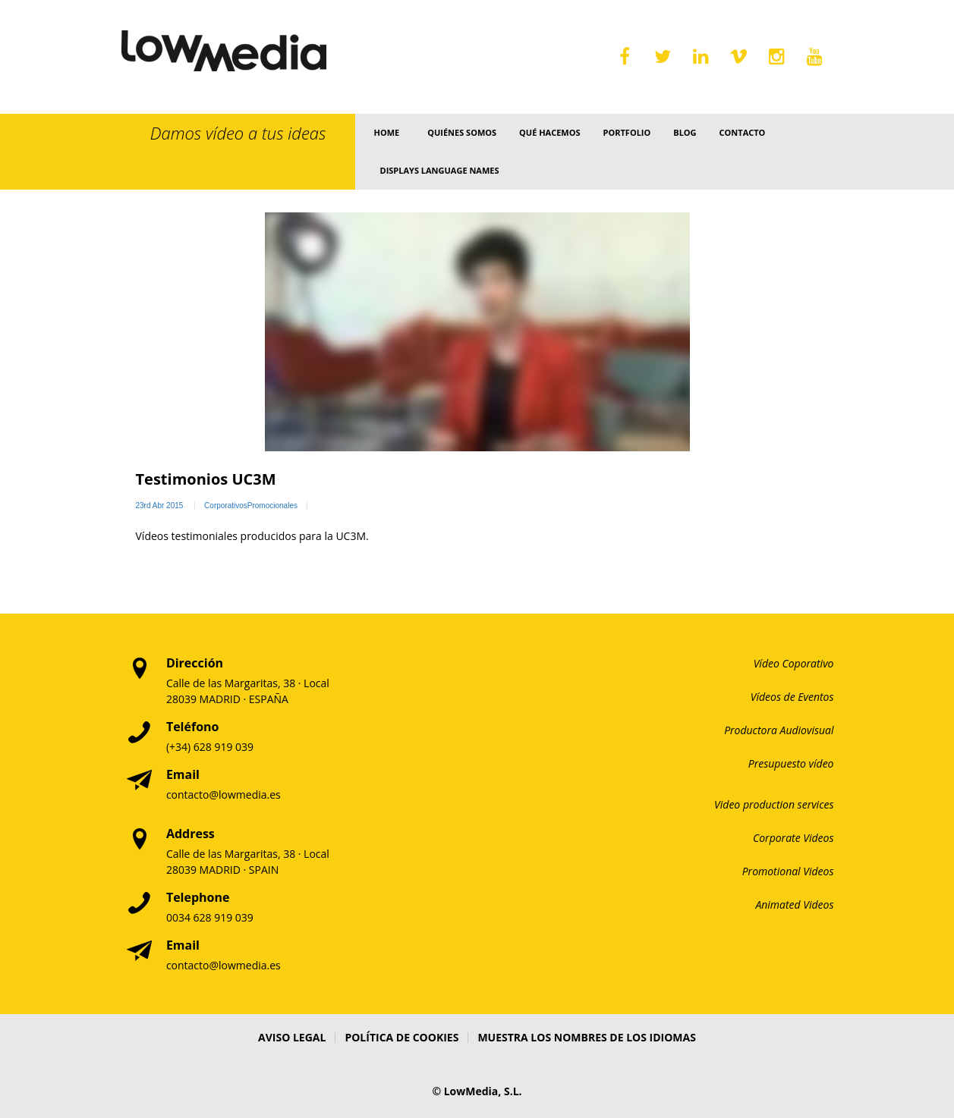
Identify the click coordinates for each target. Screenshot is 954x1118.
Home (386, 132)
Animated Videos (794, 904)
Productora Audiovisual (778, 730)
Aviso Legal (292, 1037)
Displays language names (439, 170)
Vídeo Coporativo (794, 663)
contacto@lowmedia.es (223, 794)
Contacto (742, 132)
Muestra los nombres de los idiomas (586, 1037)
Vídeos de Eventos (792, 696)
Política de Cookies (401, 1037)
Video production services (773, 804)
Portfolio (627, 132)
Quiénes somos (461, 132)
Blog (684, 132)
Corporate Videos (793, 838)
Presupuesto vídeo (791, 763)
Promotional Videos (788, 871)
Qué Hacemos (549, 132)
